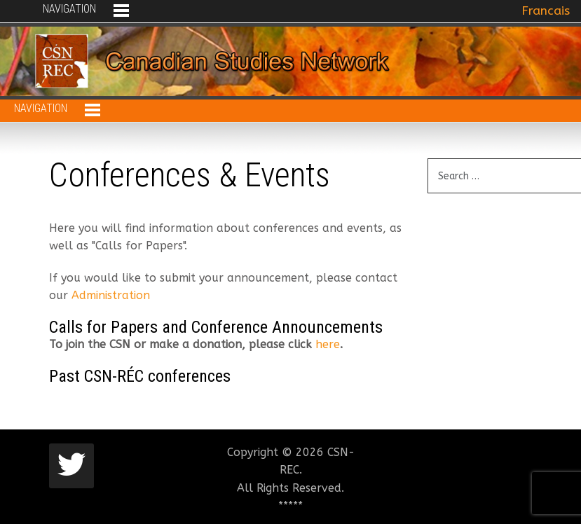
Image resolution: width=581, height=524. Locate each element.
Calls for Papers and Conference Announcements (216, 327)
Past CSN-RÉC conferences (140, 376)
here (327, 344)
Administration (110, 295)
